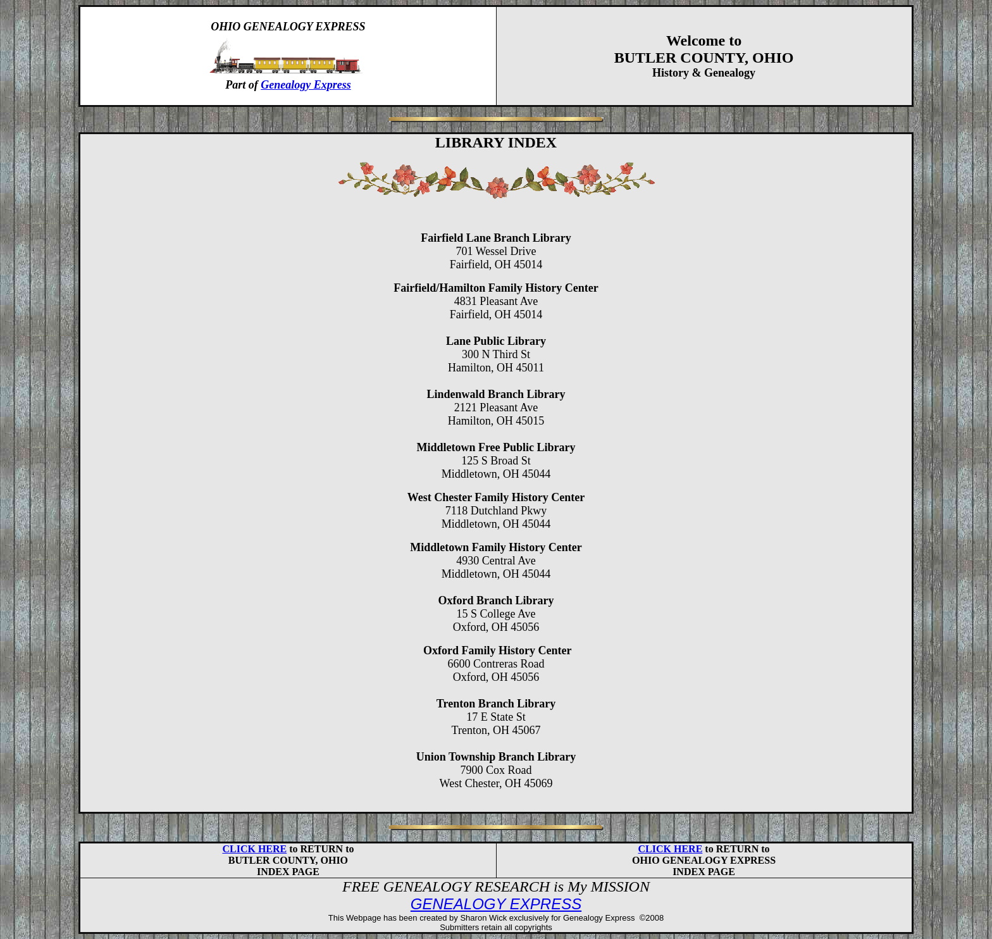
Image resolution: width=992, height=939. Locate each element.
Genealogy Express (306, 84)
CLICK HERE (254, 848)
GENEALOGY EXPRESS (496, 903)
